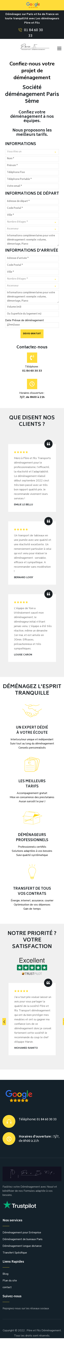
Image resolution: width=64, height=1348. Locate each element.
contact (7, 1287)
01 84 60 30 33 (33, 33)
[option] (32, 1017)
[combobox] (32, 152)
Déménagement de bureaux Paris (22, 1239)
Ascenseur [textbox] (13, 229)
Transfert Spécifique (15, 1253)
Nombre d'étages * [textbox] (17, 222)
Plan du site (10, 1280)
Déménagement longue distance (22, 1246)
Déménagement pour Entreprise (22, 1232)
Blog (5, 1274)
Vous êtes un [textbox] (14, 152)
